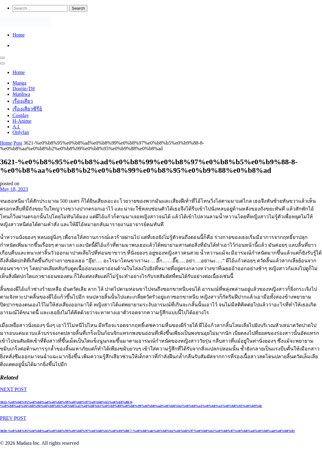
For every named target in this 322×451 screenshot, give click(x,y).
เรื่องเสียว (23, 101)
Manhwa (21, 94)
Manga (19, 83)
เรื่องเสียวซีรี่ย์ (27, 109)
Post (17, 143)
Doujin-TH (24, 88)
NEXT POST (13, 389)
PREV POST (13, 418)
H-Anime (22, 121)
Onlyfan (21, 132)
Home (19, 34)
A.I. (16, 126)
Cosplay (21, 115)
